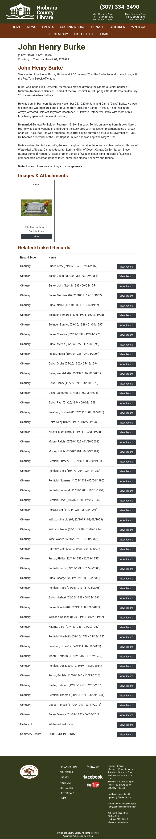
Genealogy (58, 34)
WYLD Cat (139, 27)
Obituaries (66, 788)
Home (16, 27)
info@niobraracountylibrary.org (122, 803)
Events (48, 27)
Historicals (84, 34)
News (31, 27)
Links (104, 34)
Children (117, 27)
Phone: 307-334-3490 (118, 822)
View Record (126, 266)
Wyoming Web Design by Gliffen (78, 836)
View (36, 236)
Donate (97, 27)
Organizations (72, 27)
